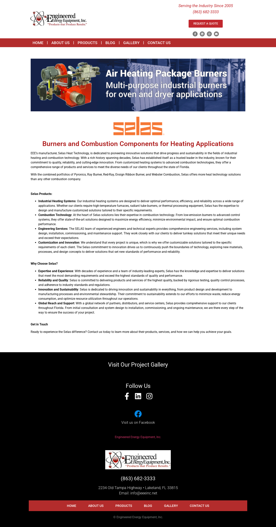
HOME (38, 42)
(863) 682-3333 (138, 478)
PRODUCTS (87, 42)
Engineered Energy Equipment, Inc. (138, 437)
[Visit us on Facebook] (138, 414)
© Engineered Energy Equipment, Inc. (138, 517)
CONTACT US (159, 42)
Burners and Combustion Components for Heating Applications (138, 144)
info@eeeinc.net (143, 493)
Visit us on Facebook (138, 422)
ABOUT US (60, 42)
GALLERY (131, 42)
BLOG (110, 42)
